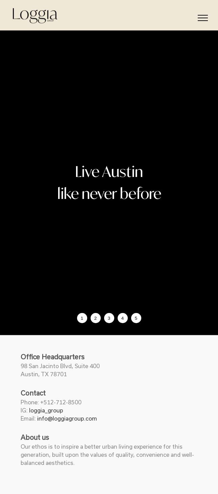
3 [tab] (109, 318)
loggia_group (46, 410)
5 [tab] (136, 318)
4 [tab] (122, 318)
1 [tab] (82, 318)
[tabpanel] (109, 182)
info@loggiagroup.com (67, 419)
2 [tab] (95, 318)
